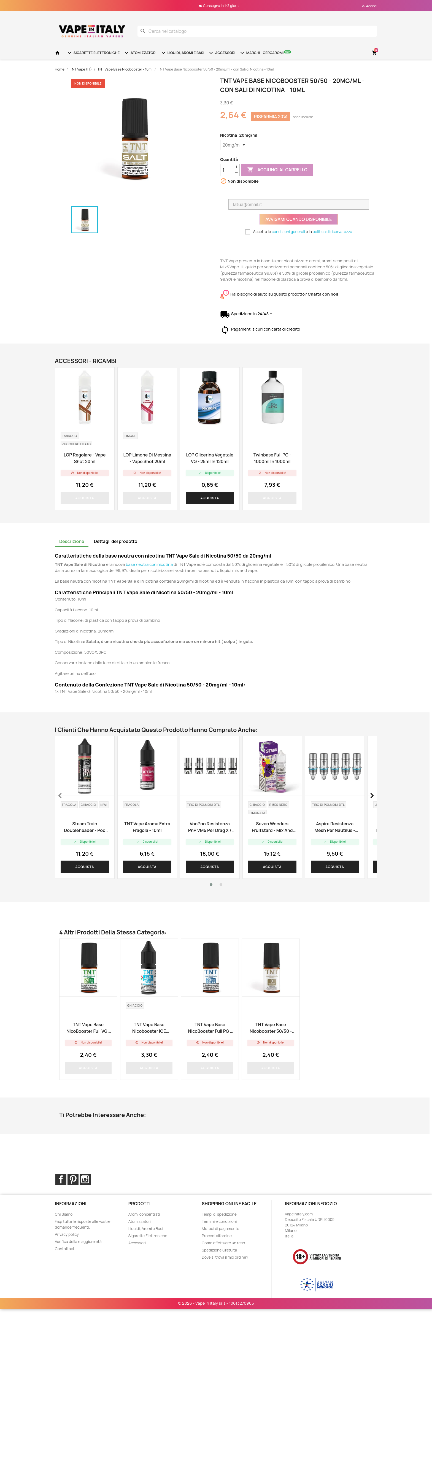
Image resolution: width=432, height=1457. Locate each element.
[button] (211, 885)
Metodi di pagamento (220, 1228)
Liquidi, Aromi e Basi (182, 53)
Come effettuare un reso (223, 1242)
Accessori (221, 53)
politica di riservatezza (332, 231)
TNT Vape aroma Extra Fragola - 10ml (147, 827)
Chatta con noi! (323, 294)
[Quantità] (226, 170)
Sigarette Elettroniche (93, 53)
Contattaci (64, 1248)
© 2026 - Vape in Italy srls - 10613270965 (216, 1275)
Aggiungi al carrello (277, 170)
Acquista (84, 498)
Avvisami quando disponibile (298, 219)
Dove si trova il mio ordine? (225, 1257)
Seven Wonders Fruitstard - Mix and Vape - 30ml (272, 827)
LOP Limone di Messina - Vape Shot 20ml (147, 458)
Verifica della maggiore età (78, 1241)
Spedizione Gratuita (219, 1250)
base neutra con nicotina (149, 564)
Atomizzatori (139, 53)
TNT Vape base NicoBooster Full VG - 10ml (88, 1027)
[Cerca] (257, 31)
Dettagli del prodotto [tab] (115, 541)
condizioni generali (288, 231)
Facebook (60, 1179)
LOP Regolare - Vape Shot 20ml (85, 458)
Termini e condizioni (219, 1221)
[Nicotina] (234, 145)
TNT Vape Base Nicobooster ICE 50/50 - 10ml (149, 1027)
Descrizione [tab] (71, 541)
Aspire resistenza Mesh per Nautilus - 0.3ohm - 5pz (334, 827)
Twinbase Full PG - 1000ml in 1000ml (272, 458)
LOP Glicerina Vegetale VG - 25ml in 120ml (209, 458)
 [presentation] (60, 795)
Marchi (249, 53)
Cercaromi (277, 52)
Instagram (85, 1179)
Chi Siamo (63, 1214)
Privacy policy (67, 1234)
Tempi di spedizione (219, 1214)
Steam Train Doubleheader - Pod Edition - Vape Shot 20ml (84, 827)
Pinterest (73, 1179)
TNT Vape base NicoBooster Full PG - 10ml (210, 1027)
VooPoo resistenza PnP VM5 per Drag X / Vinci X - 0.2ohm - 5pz (209, 827)
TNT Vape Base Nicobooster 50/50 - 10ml (271, 1027)
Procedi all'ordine (217, 1235)
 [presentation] (372, 795)
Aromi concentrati (144, 1214)
